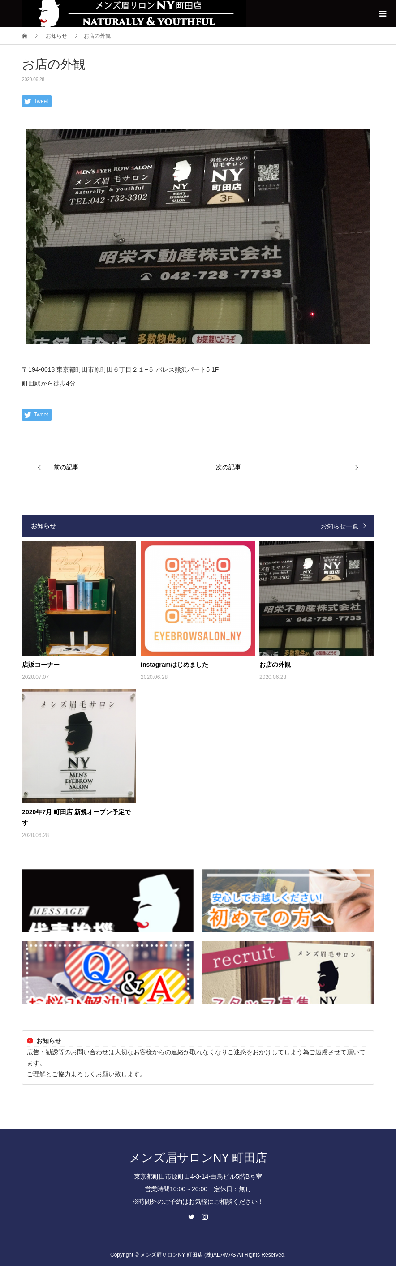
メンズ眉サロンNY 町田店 (198, 1157)
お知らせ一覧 (339, 526)
